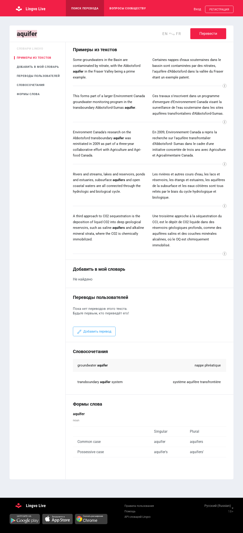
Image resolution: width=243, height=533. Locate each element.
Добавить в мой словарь (38, 66)
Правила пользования (139, 506)
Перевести (208, 33)
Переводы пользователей (38, 76)
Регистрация (219, 9)
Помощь (130, 511)
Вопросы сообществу (127, 8)
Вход (197, 9)
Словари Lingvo (30, 48)
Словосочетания (31, 85)
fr (178, 34)
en (165, 34)
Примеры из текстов (34, 57)
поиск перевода (85, 8)
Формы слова (28, 94)
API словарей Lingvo (137, 516)
